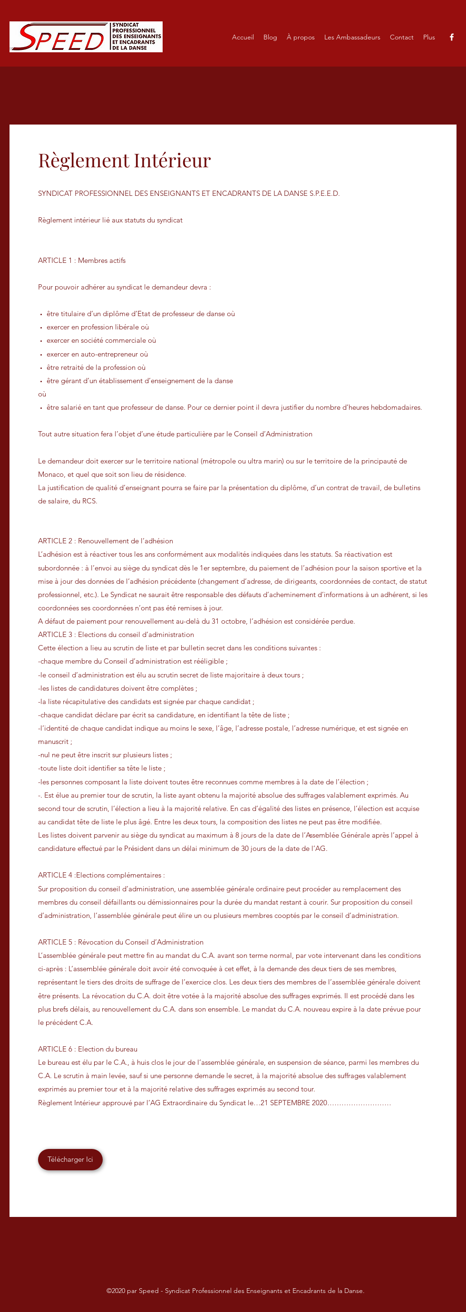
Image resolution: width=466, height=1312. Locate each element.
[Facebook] (451, 37)
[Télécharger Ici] (70, 1159)
